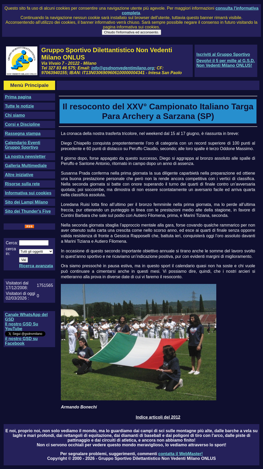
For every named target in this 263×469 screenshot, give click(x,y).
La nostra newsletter (25, 156)
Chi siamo (15, 115)
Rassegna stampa (22, 133)
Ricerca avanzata (36, 266)
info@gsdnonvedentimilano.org (122, 68)
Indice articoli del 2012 (158, 417)
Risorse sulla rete (22, 184)
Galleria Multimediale (26, 165)
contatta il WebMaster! (180, 454)
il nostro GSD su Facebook (21, 341)
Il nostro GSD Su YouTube (21, 326)
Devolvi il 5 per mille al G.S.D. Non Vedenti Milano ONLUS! (225, 63)
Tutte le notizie (19, 106)
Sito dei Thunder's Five (28, 211)
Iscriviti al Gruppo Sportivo (223, 54)
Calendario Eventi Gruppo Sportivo (22, 145)
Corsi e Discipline (22, 124)
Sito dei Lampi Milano (26, 202)
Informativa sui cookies (28, 193)
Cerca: (12, 243)
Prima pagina (18, 97)
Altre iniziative (19, 175)
